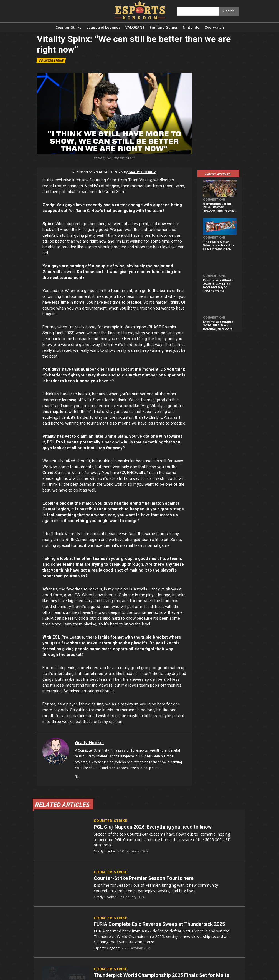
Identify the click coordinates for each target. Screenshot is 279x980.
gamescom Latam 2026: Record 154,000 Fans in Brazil (220, 207)
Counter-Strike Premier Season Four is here (144, 878)
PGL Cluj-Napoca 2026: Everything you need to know (153, 827)
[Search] (229, 11)
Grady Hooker (142, 172)
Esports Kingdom (107, 948)
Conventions (214, 199)
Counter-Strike (51, 60)
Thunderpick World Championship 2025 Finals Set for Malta (161, 975)
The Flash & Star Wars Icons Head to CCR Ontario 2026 (218, 245)
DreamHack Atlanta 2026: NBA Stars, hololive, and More (218, 325)
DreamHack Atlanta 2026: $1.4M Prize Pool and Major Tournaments (218, 285)
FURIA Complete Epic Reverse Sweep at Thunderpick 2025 (159, 924)
